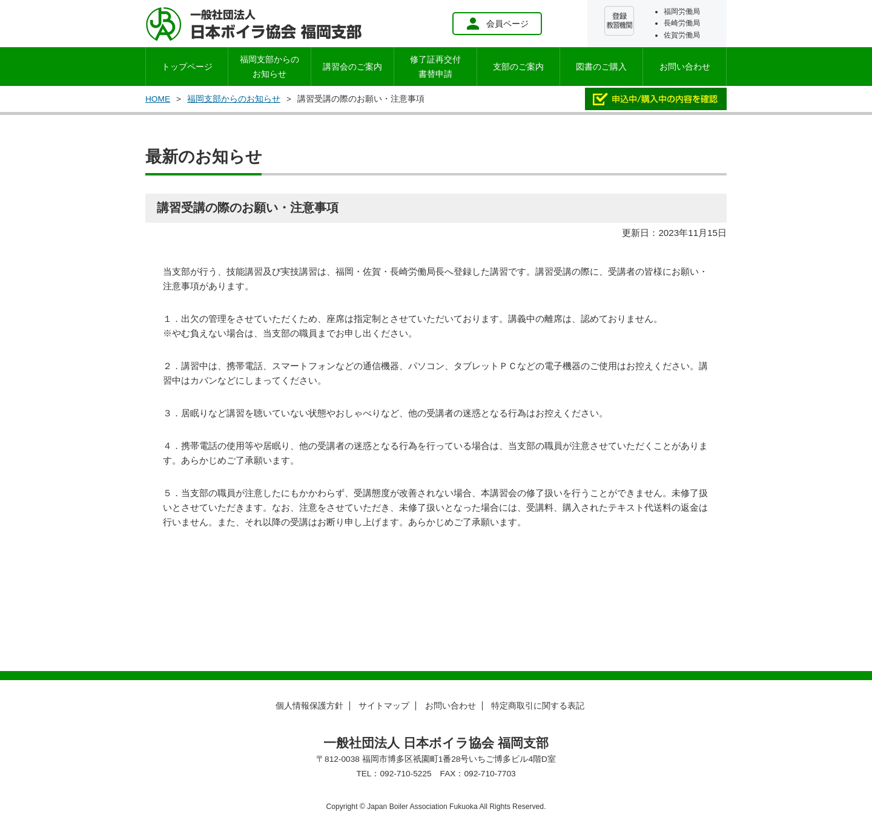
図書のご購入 (601, 66)
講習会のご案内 (352, 66)
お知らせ (269, 66)
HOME (157, 98)
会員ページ (497, 23)
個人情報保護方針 (309, 705)
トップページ (187, 66)
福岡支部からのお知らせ (233, 98)
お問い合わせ (684, 66)
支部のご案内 (518, 66)
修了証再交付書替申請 (435, 66)
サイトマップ (383, 705)
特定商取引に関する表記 (537, 705)
